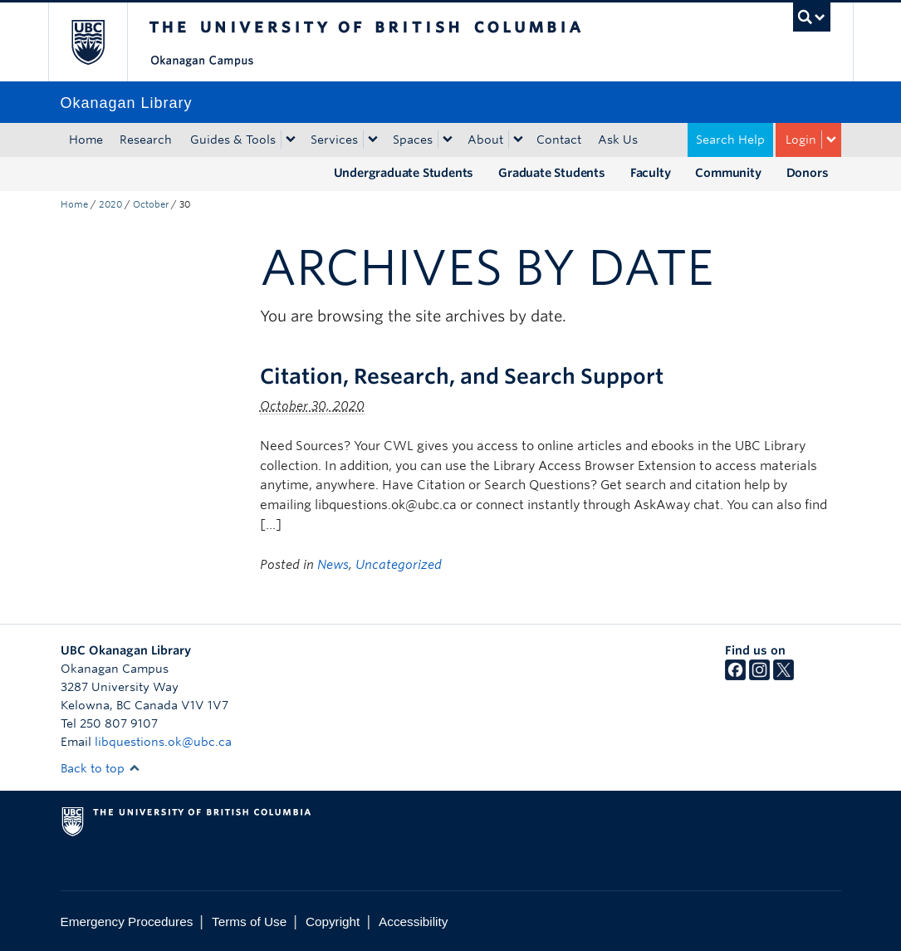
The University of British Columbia (100, 41)
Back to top (100, 768)
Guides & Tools (233, 139)
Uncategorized (398, 564)
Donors (807, 172)
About (485, 139)
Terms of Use (249, 921)
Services (334, 139)
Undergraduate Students (404, 172)
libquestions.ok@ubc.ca (163, 741)
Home (86, 139)
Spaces (413, 139)
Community (728, 172)
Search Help (730, 139)
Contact (558, 139)
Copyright (333, 921)
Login (801, 139)
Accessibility (413, 921)
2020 (110, 204)
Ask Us (618, 139)
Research (146, 139)
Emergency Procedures (127, 921)
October (151, 204)
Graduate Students (551, 172)
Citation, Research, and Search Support (462, 376)
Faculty (650, 172)
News (333, 564)
